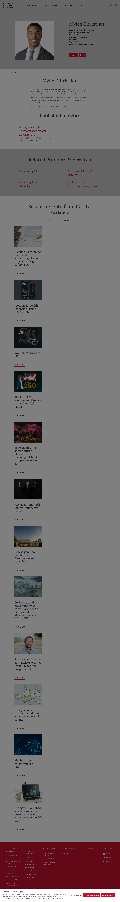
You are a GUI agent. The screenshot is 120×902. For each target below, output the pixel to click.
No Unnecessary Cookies (91, 895)
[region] (60, 895)
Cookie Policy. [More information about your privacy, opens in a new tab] (48, 900)
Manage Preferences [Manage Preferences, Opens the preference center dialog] (74, 895)
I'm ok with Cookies (108, 895)
